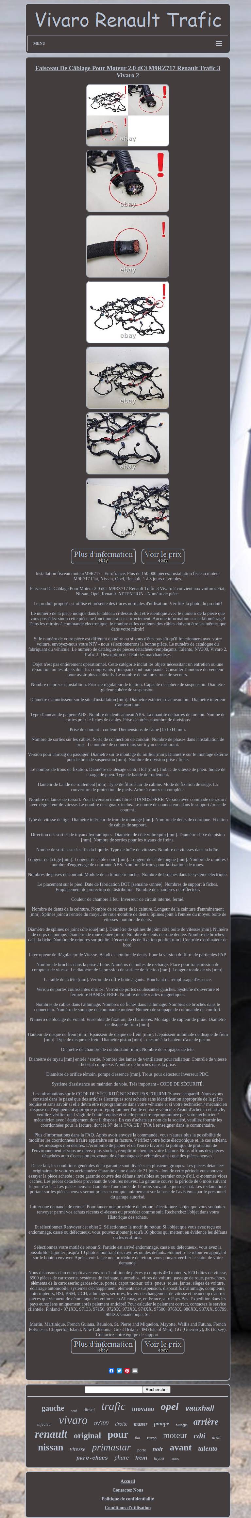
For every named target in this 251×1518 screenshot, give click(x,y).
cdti (200, 1436)
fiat (137, 1437)
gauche (53, 1408)
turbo (152, 1438)
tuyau (159, 1458)
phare (121, 1457)
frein (141, 1458)
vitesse (78, 1449)
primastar (111, 1447)
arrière (206, 1422)
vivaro (73, 1420)
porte (141, 1450)
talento (208, 1448)
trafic (113, 1406)
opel (170, 1406)
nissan (50, 1447)
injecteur (44, 1424)
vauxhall (199, 1408)
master (141, 1424)
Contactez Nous (127, 1490)
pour (118, 1434)
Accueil (128, 1481)
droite (121, 1424)
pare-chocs (92, 1458)
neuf (74, 1411)
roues (175, 1458)
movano (143, 1408)
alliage (181, 1425)
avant (181, 1447)
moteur (175, 1435)
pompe (161, 1423)
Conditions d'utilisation (128, 1507)
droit (216, 1437)
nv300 (101, 1423)
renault (51, 1434)
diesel (89, 1409)
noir (158, 1449)
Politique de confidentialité (128, 1498)
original (87, 1435)
